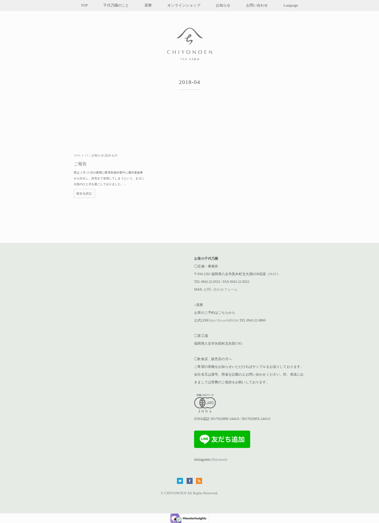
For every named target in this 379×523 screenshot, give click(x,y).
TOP (84, 5)
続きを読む (84, 193)
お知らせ (223, 5)
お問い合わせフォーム (221, 289)
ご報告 (80, 163)
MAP (273, 274)
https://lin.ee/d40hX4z (224, 320)
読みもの (111, 155)
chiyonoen (219, 459)
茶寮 (148, 5)
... (125, 184)
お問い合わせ (257, 5)
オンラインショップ (183, 5)
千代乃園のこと (116, 5)
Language (291, 5)
